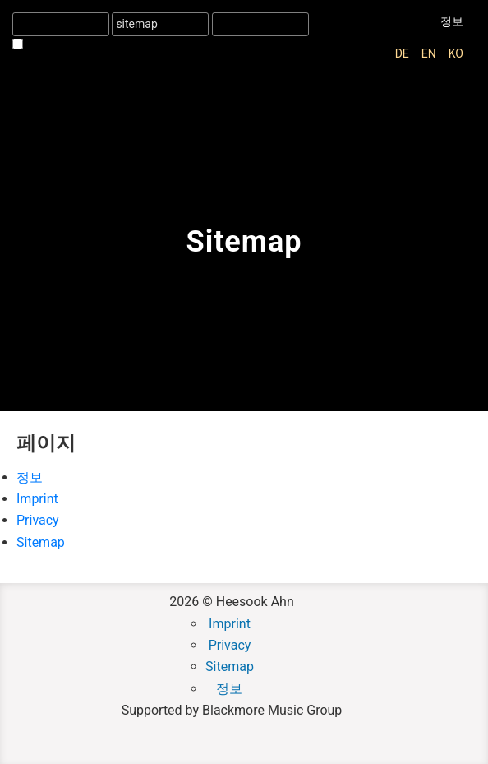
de (402, 53)
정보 (451, 21)
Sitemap (40, 542)
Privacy (37, 520)
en (428, 53)
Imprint (37, 499)
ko (456, 53)
